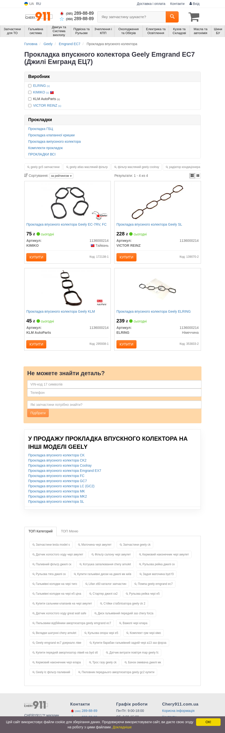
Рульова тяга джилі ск (51, 577)
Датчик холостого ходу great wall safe (61, 616)
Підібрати (38, 416)
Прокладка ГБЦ (40, 128)
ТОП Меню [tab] (69, 534)
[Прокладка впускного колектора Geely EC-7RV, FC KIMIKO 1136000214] (67, 202)
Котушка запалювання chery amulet (107, 567)
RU (38, 4)
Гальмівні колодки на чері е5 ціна (58, 596)
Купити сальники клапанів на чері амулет (64, 606)
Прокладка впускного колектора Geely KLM (61, 313)
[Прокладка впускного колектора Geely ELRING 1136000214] (157, 291)
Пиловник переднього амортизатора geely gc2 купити (118, 675)
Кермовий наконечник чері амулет (165, 557)
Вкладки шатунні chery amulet (56, 635)
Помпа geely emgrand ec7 (155, 586)
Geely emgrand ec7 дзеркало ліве (58, 645)
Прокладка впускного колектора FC (56, 479)
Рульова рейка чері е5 (144, 596)
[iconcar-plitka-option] (192, 175)
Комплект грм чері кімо (145, 635)
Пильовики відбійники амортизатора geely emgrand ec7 (73, 626)
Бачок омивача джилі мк (144, 665)
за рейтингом (61, 175)
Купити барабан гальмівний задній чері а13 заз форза (129, 645)
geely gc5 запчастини (45, 166)
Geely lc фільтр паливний (53, 675)
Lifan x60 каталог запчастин (107, 586)
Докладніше (122, 727)
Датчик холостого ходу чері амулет (59, 557)
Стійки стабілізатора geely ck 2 (124, 606)
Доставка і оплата (151, 4)
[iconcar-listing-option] (198, 175)
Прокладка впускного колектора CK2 (57, 463)
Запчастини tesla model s (53, 547)
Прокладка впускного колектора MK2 (57, 499)
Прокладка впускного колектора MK (56, 494)
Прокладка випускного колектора (54, 141)
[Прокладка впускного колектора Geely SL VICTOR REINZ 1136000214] (157, 202)
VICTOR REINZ (47, 105)
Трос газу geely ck (104, 665)
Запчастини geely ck (136, 547)
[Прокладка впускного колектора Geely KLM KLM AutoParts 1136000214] (67, 291)
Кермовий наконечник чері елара (58, 665)
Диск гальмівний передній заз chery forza (125, 616)
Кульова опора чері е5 (103, 635)
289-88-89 (77, 13)
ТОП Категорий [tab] (40, 534)
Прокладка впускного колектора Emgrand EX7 (64, 474)
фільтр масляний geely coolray (138, 166)
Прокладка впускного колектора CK (56, 458)
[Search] (172, 17)
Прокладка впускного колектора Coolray (60, 468)
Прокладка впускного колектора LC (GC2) (61, 489)
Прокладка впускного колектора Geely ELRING (154, 313)
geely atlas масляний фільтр (89, 166)
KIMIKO (43, 92)
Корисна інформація (178, 713)
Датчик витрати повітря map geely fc (134, 655)
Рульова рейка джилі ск (158, 567)
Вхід (194, 4)
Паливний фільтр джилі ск (53, 567)
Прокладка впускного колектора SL (56, 504)
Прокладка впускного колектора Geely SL (150, 225)
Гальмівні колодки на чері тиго (56, 586)
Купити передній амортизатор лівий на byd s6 (67, 655)
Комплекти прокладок (45, 148)
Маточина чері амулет (96, 547)
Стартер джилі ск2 (105, 596)
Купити (37, 257)
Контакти (177, 4)
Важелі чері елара (135, 626)
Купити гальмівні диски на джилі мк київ (104, 577)
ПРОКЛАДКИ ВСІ (42, 154)
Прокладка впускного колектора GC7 (57, 484)
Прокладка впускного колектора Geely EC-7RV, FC (67, 225)
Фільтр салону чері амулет (113, 557)
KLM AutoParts (44, 99)
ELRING (41, 85)
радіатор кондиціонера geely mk (191, 166)
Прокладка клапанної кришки (51, 135)
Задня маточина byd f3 (158, 577)
